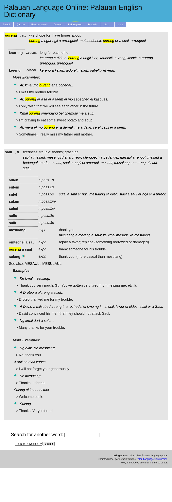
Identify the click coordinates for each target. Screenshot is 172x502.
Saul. (159, 307)
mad (43, 163)
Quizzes (21, 24)
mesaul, (107, 163)
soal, (126, 41)
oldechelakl (138, 307)
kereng (45, 70)
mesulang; (122, 163)
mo (35, 85)
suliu (21, 362)
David (27, 307)
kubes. (41, 362)
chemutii (71, 113)
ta (45, 99)
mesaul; (39, 157)
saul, (154, 163)
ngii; (85, 194)
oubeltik (96, 70)
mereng (84, 235)
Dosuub (58, 24)
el (65, 58)
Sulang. (26, 404)
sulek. (58, 293)
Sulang (19, 390)
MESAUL (32, 264)
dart (37, 321)
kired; (114, 194)
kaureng (46, 58)
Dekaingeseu (75, 24)
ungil (87, 58)
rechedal (75, 307)
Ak (22, 85)
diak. (29, 348)
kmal (28, 85)
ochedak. (66, 85)
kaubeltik (106, 58)
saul (26, 157)
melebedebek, (91, 41)
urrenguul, (48, 63)
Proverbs (93, 24)
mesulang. (142, 235)
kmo (90, 307)
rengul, (141, 157)
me (81, 113)
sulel (62, 194)
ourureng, (146, 58)
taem (59, 99)
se (95, 127)
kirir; (95, 58)
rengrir (59, 307)
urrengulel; (70, 41)
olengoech (91, 157)
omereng (139, 163)
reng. (111, 70)
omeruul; (93, 163)
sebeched (81, 99)
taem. (121, 127)
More (120, 24)
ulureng (44, 293)
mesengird (55, 157)
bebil (105, 127)
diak (111, 307)
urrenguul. (139, 41)
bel (61, 113)
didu (60, 58)
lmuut (34, 390)
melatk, (83, 70)
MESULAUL (51, 264)
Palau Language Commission (151, 459)
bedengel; (111, 157)
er (116, 41)
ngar (47, 41)
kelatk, (132, 58)
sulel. (27, 168)
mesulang (97, 194)
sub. (91, 113)
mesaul (126, 157)
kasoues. (101, 99)
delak (87, 127)
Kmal (24, 113)
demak (68, 127)
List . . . (108, 24)
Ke (22, 278)
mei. (46, 390)
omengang (49, 113)
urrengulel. (65, 63)
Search (6, 24)
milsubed (43, 307)
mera (29, 127)
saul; (58, 163)
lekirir (120, 307)
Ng (22, 321)
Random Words (39, 24)
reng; (122, 58)
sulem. (49, 321)
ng (97, 307)
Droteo (28, 293)
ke (105, 235)
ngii (55, 41)
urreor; (77, 157)
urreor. (161, 194)
